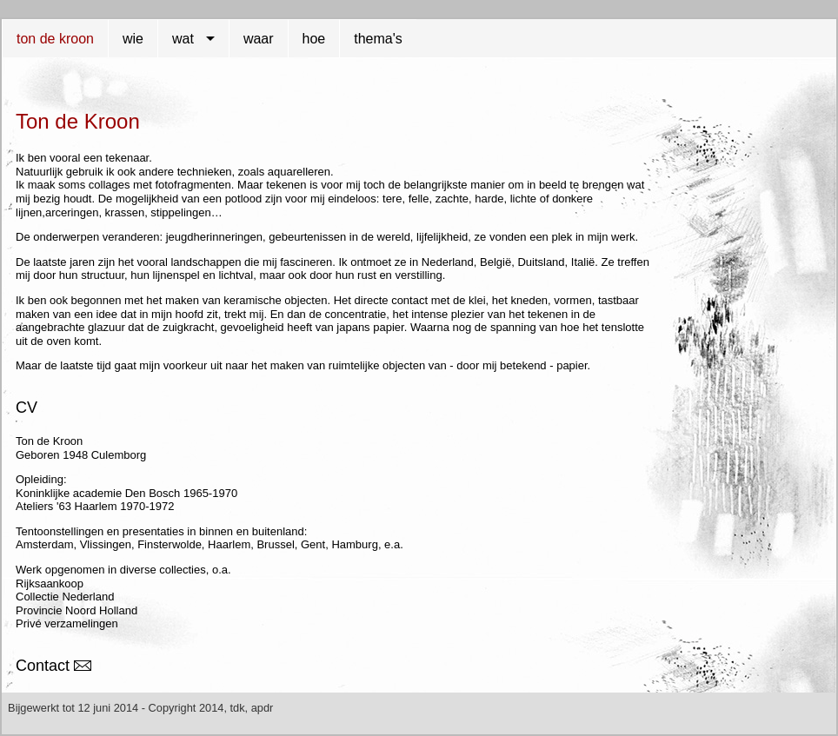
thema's (378, 38)
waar (258, 38)
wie (133, 38)
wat (183, 38)
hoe (314, 38)
